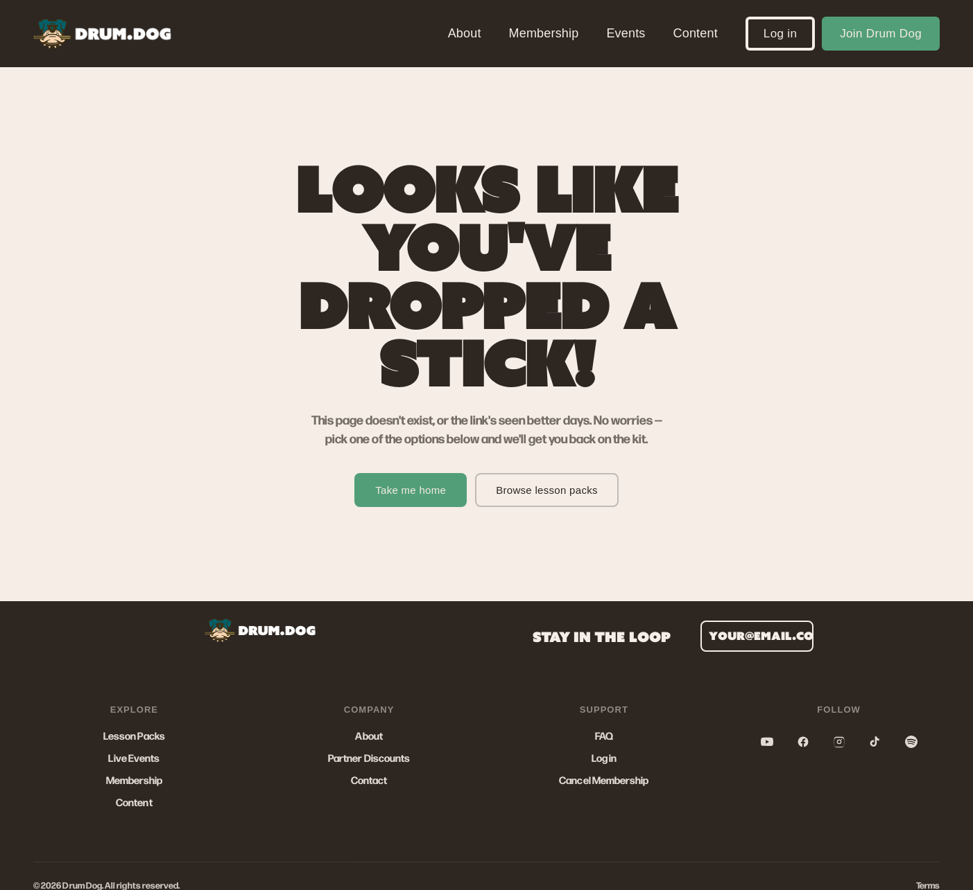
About (464, 33)
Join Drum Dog (881, 33)
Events (625, 33)
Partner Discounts (369, 758)
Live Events (134, 758)
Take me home (410, 490)
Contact (369, 780)
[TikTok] (875, 742)
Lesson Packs (134, 735)
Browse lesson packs (547, 490)
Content (695, 33)
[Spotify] (911, 742)
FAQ (604, 735)
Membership (544, 33)
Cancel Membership (603, 780)
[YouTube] (767, 742)
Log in (780, 33)
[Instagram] (839, 742)
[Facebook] (803, 742)
